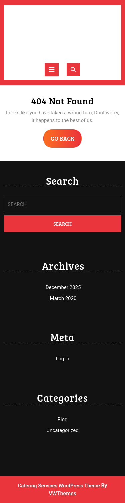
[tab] (52, 69)
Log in (62, 359)
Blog (63, 419)
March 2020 (63, 298)
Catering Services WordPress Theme (59, 486)
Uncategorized (62, 430)
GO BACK (66, 141)
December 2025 (63, 287)
